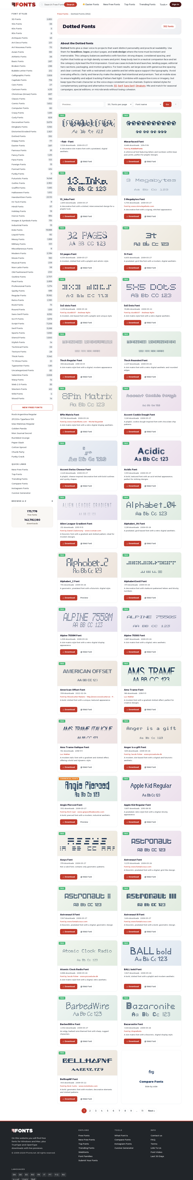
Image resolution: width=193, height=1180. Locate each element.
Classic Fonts (18, 98)
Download (68, 161)
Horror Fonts (18, 216)
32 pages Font (68, 254)
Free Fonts (62, 14)
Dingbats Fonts (19, 127)
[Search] (58, 4)
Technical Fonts (20, 347)
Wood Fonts (18, 398)
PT (50, 1174)
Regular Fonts (19, 295)
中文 (57, 1174)
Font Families (85, 1156)
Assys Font (66, 859)
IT (44, 1174)
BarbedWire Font (70, 1024)
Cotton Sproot (19, 447)
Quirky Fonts (18, 291)
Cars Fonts (17, 84)
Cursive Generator (21, 493)
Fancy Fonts (18, 155)
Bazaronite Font (133, 1024)
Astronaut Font (133, 859)
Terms (154, 1144)
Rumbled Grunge (20, 438)
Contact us (156, 1135)
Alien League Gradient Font (76, 523)
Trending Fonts (147, 4)
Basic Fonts (18, 61)
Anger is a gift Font (135, 747)
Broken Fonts (18, 66)
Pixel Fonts (17, 281)
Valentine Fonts (20, 375)
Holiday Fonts (19, 211)
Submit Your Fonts (88, 1160)
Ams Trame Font (133, 689)
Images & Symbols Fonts (24, 220)
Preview (84, 598)
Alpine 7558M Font (71, 635)
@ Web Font (86, 161)
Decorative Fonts (20, 122)
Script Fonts (18, 323)
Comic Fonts (18, 103)
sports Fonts (18, 333)
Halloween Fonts (20, 192)
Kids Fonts (17, 230)
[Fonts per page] (118, 104)
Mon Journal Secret (22, 433)
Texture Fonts (19, 351)
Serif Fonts (17, 328)
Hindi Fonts (17, 206)
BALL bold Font (133, 969)
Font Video (156, 1152)
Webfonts (83, 1152)
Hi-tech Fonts (19, 202)
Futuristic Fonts (20, 178)
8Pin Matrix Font (69, 414)
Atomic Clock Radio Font (74, 969)
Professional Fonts (21, 286)
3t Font (128, 254)
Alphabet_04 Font (134, 523)
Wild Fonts (17, 393)
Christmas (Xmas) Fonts (24, 94)
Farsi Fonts (17, 159)
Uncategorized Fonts (23, 370)
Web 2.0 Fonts (19, 384)
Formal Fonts (18, 169)
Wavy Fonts (18, 379)
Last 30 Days (157, 1156)
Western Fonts (19, 389)
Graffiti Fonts (18, 188)
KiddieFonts (137, 149)
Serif (120, 85)
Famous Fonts (19, 150)
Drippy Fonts (18, 141)
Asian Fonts (18, 52)
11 (142, 1111)
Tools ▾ (163, 4)
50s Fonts (17, 24)
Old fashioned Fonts (22, 272)
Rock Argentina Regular (24, 414)
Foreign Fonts (19, 164)
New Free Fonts (111, 4)
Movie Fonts (18, 258)
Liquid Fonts (18, 234)
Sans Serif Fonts (20, 314)
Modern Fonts (19, 253)
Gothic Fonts (18, 183)
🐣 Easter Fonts (90, 4)
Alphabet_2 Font (70, 581)
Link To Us (156, 1148)
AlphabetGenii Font (135, 581)
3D (115, 85)
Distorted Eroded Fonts (24, 131)
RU (63, 1174)
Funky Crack (18, 456)
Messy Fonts (18, 239)
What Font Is (121, 1135)
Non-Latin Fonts (20, 267)
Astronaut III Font (134, 914)
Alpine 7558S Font (134, 635)
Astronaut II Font (70, 914)
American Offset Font (72, 689)
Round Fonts (18, 309)
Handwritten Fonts (21, 197)
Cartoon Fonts (19, 89)
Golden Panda (19, 428)
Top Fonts (129, 4)
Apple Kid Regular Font (137, 805)
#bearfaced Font (134, 141)
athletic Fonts (19, 56)
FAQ (153, 1139)
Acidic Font (130, 469)
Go (167, 104)
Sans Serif (129, 85)
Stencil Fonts (18, 337)
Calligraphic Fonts (21, 75)
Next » (151, 1111)
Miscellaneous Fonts (22, 248)
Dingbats (140, 85)
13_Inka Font (67, 199)
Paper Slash (18, 442)
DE (20, 1174)
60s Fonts (17, 28)
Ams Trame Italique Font (74, 747)
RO (32, 1174)
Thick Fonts (18, 356)
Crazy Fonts (18, 113)
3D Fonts (16, 19)
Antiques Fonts (20, 38)
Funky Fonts (18, 174)
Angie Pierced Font (71, 805)
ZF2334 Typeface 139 (23, 419)
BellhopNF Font (69, 1079)
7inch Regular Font (71, 360)
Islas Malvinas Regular (23, 424)
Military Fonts (19, 244)
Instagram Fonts (20, 488)
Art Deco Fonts (19, 42)
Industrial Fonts (20, 225)
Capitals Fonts (19, 80)
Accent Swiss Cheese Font (75, 469)
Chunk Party (18, 452)
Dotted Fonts (19, 136)
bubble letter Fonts (22, 70)
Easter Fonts (18, 145)
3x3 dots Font (68, 305)
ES (26, 1174)
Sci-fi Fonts (18, 319)
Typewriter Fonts (20, 365)
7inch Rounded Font (135, 360)
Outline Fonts (19, 276)
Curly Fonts (17, 117)
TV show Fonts (19, 361)
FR (39, 1174)
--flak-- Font (67, 141)
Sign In (175, 4)
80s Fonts (17, 33)
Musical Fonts (19, 262)
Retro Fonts (18, 300)
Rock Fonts (17, 305)
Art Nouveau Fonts (21, 47)
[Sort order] (147, 104)
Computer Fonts (20, 108)
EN (14, 1174)
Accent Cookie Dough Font (139, 414)
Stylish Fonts (18, 342)
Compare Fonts (20, 483)
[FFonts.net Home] (24, 4)
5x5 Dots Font (132, 305)
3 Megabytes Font (134, 199)
